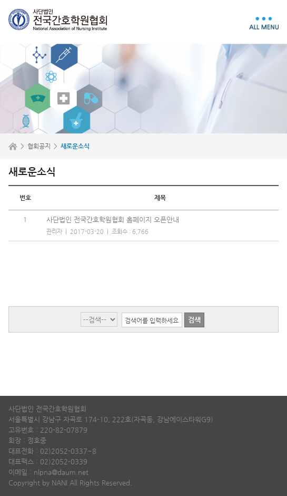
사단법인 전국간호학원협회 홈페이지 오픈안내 (112, 219)
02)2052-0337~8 (68, 451)
